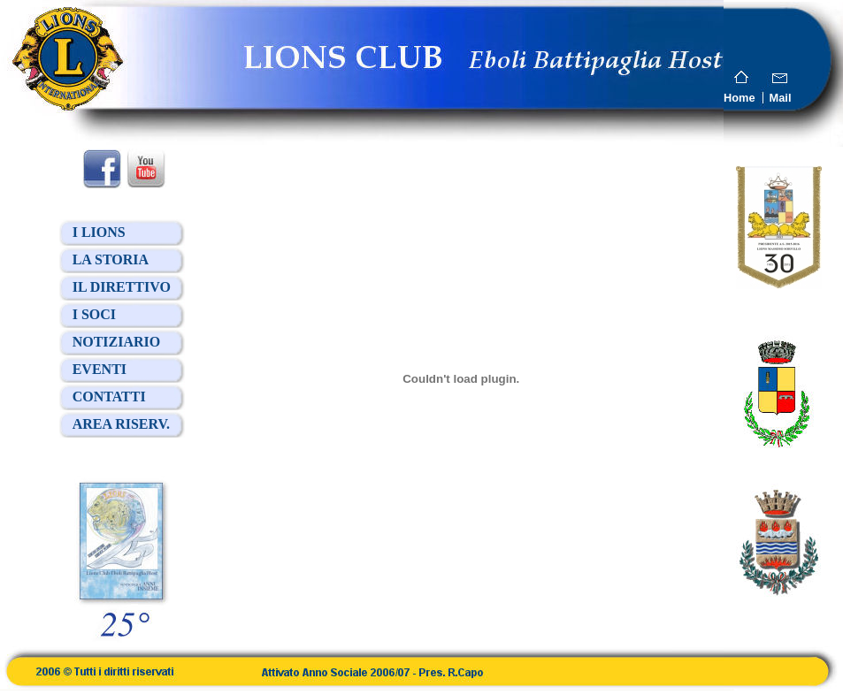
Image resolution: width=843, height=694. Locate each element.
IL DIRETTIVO (122, 286)
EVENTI (99, 369)
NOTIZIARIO (117, 341)
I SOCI (94, 314)
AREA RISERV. (121, 423)
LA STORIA (111, 259)
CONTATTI (109, 396)
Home (739, 97)
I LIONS (99, 232)
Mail (781, 97)
